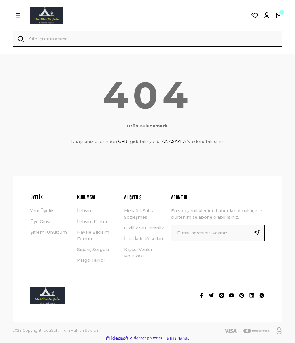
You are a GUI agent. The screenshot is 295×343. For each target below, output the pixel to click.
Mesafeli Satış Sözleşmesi (138, 214)
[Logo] (46, 15)
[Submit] (259, 233)
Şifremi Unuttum (48, 232)
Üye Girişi (40, 222)
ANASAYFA (174, 142)
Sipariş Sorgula (93, 250)
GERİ (123, 142)
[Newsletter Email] (218, 233)
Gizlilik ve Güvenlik (144, 228)
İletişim (85, 211)
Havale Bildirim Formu (93, 236)
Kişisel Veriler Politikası (138, 253)
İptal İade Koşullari (143, 239)
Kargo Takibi (91, 260)
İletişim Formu (93, 222)
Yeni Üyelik (42, 211)
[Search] (147, 39)
